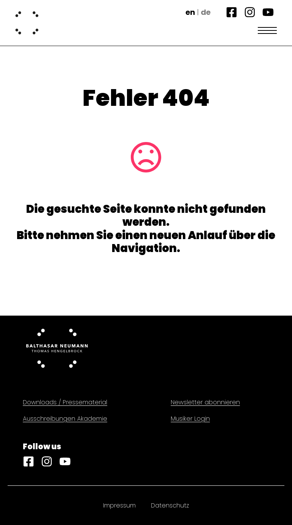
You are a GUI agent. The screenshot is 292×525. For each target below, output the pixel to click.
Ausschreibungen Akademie (65, 418)
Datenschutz (170, 505)
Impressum (119, 505)
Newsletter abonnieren (205, 402)
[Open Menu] (267, 30)
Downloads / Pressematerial (65, 402)
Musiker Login (190, 418)
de (206, 12)
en (190, 12)
